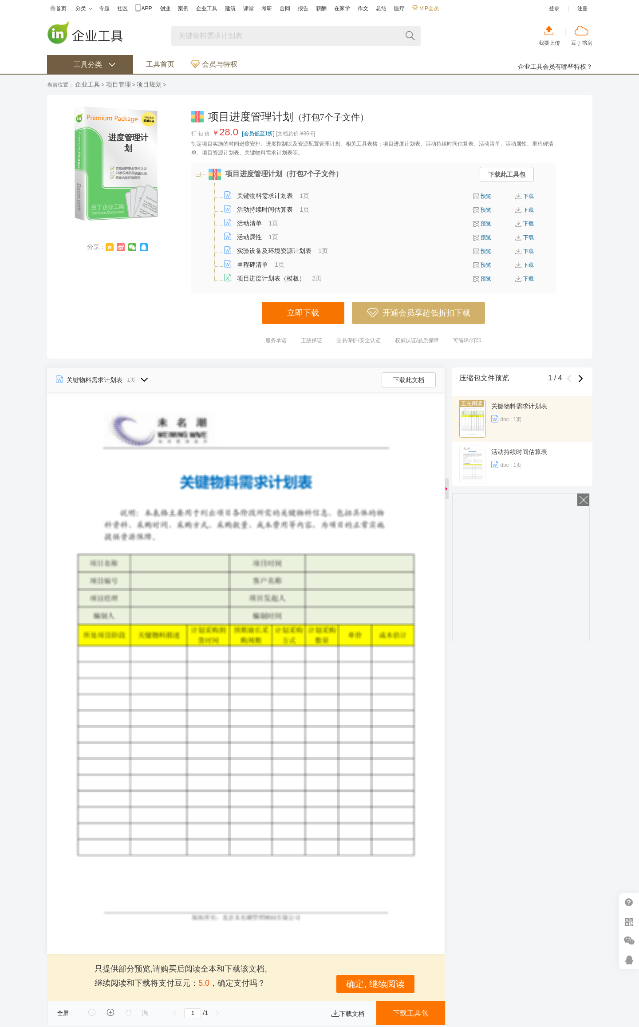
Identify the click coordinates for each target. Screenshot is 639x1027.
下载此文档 (408, 379)
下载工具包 (410, 1013)
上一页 (175, 1013)
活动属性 (249, 237)
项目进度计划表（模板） (271, 278)
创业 (165, 8)
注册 (582, 8)
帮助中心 (629, 902)
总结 (381, 8)
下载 (528, 196)
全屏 (63, 1013)
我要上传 (549, 43)
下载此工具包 (506, 174)
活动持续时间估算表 (265, 209)
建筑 (230, 8)
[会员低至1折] (258, 133)
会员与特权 (213, 64)
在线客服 (629, 959)
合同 (285, 8)
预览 (486, 196)
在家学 (342, 8)
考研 (266, 8)
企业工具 (206, 8)
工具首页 (160, 64)
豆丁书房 (581, 43)
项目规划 (149, 84)
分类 (83, 8)
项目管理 (118, 84)
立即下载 (303, 312)
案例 (183, 8)
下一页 (217, 1013)
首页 (58, 8)
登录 (554, 8)
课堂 (248, 8)
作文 (363, 8)
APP (143, 8)
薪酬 (321, 8)
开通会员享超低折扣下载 (418, 312)
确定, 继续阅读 (375, 984)
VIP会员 (425, 8)
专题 (104, 8)
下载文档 (347, 1013)
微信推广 (629, 940)
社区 (122, 8)
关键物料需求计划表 (265, 195)
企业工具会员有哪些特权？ (555, 66)
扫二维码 (629, 921)
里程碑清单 (252, 264)
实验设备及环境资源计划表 (274, 250)
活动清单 (249, 223)
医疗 (399, 8)
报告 (303, 8)
